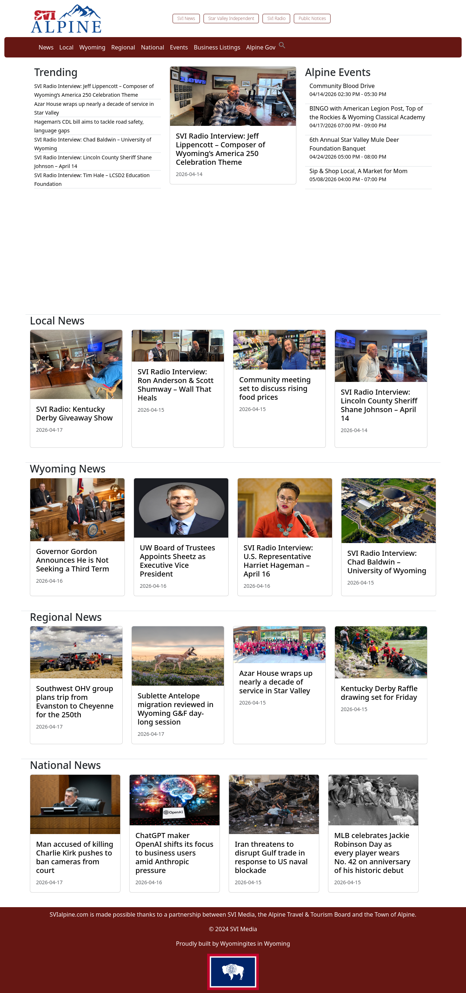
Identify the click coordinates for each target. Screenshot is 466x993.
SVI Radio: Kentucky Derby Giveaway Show (74, 413)
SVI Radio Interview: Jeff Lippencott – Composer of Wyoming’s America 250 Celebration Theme (220, 149)
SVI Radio (276, 18)
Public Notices (312, 18)
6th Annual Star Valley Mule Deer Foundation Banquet (354, 144)
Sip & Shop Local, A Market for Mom (358, 171)
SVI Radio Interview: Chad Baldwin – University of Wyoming (386, 561)
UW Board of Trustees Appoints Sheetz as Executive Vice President (177, 561)
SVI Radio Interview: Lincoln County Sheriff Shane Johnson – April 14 (379, 405)
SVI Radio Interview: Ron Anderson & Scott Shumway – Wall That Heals (176, 385)
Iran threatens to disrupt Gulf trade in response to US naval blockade (271, 857)
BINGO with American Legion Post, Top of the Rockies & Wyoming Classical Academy (367, 112)
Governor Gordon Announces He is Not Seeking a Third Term (72, 560)
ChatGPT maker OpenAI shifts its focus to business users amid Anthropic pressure (174, 852)
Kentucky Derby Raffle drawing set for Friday (379, 692)
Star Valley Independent (231, 18)
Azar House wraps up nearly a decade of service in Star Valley (276, 681)
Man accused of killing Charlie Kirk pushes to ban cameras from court (74, 857)
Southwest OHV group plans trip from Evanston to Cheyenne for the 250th (75, 701)
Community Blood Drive (342, 86)
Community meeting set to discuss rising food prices (275, 388)
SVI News (186, 18)
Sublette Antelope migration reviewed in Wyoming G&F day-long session (176, 709)
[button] (282, 44)
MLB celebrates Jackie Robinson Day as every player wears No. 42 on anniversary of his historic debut (372, 852)
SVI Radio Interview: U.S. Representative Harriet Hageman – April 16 (278, 561)
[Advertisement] (233, 255)
